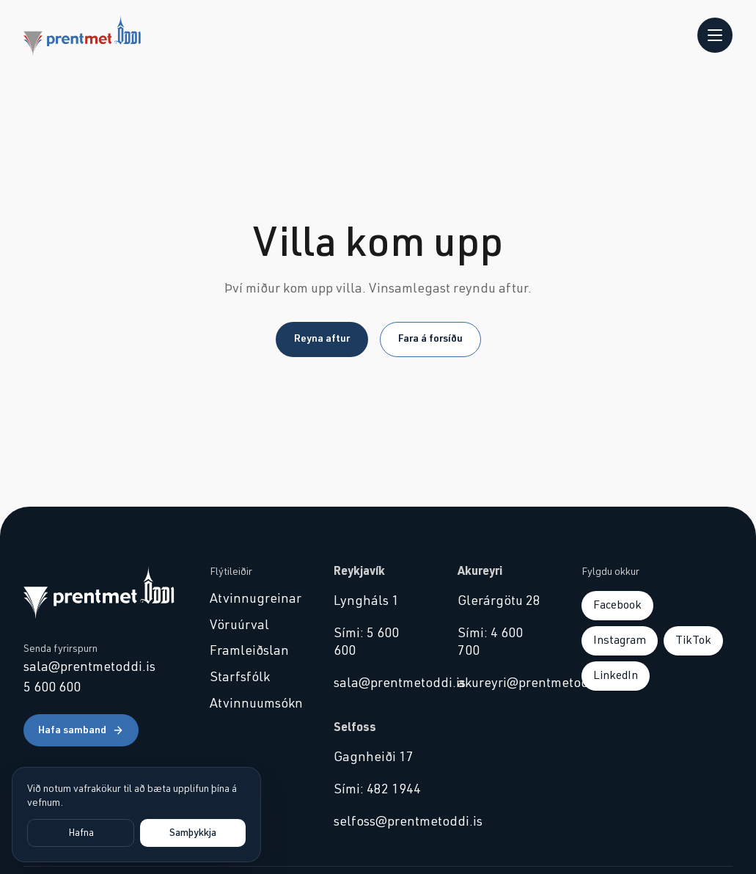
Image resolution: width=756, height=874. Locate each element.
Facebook (617, 605)
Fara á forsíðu (430, 339)
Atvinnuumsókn (254, 703)
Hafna (81, 833)
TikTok (693, 640)
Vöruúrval (239, 625)
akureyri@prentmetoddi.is (502, 683)
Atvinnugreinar (254, 599)
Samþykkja (192, 833)
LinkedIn (615, 675)
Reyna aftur (322, 339)
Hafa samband (81, 730)
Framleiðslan (249, 651)
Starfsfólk (240, 677)
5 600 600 (52, 687)
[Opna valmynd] (715, 35)
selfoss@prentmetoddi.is (378, 822)
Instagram (619, 640)
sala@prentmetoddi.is (89, 667)
